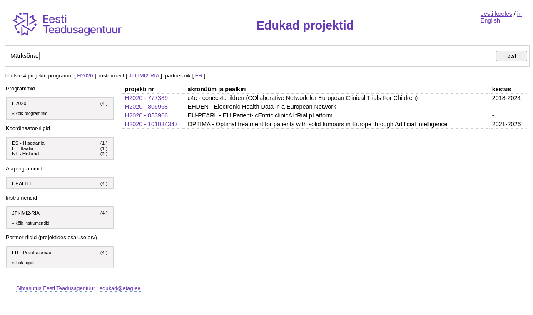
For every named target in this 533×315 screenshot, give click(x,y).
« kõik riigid (23, 262)
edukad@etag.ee (120, 288)
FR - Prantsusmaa (32, 252)
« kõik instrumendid (30, 223)
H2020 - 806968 (146, 106)
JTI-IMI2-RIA (144, 75)
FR (198, 75)
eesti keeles (496, 13)
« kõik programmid (29, 113)
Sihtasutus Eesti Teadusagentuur (55, 288)
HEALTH (21, 183)
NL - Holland (25, 153)
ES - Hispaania (28, 142)
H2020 (85, 75)
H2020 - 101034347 (151, 124)
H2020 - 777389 (146, 98)
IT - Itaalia (23, 148)
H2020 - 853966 (146, 115)
